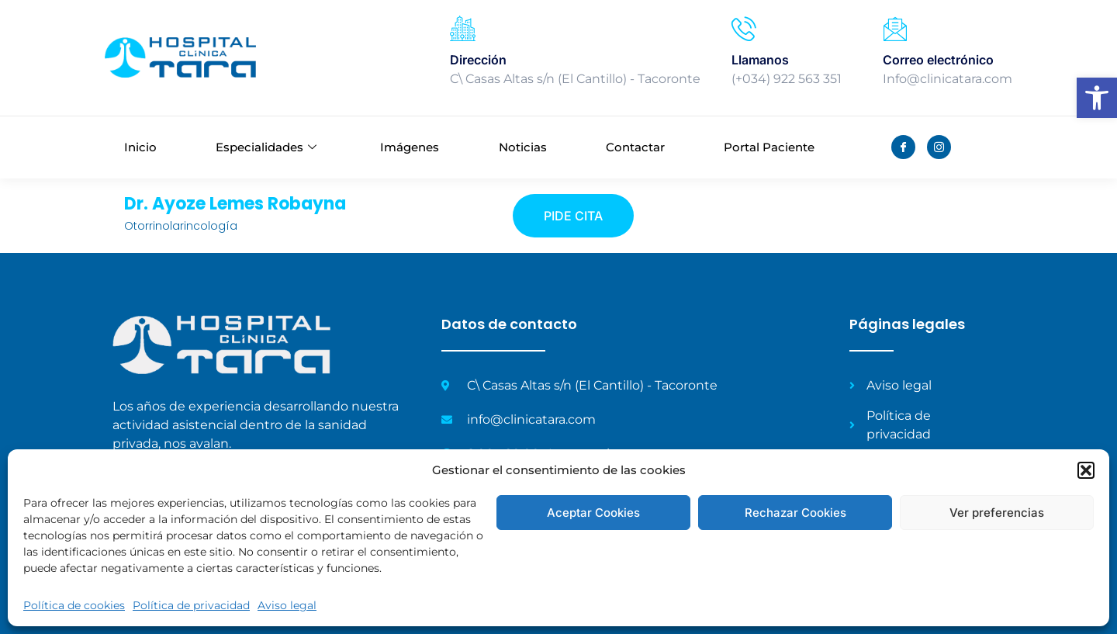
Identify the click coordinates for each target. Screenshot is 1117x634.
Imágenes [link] (409, 147)
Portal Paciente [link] (769, 147)
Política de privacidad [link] (191, 605)
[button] (1086, 470)
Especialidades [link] (266, 147)
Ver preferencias (996, 512)
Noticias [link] (523, 147)
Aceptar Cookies (593, 512)
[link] (1097, 98)
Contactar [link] (635, 147)
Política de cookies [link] (74, 605)
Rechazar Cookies (795, 512)
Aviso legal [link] (287, 605)
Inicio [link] (140, 147)
